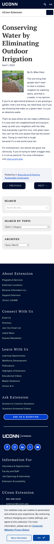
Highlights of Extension (13, 370)
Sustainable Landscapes (17, 177)
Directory (6, 322)
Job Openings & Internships (16, 476)
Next (43, 185)
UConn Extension (12, 12)
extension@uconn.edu (17, 503)
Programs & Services (12, 280)
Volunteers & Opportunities (16, 466)
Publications (8, 365)
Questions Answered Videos (16, 408)
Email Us (6, 317)
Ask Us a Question (25, 417)
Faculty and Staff (10, 471)
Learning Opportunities (13, 355)
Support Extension (11, 295)
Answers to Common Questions (18, 403)
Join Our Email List (11, 328)
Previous (13, 185)
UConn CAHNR (10, 300)
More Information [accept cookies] (19, 538)
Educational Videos (12, 375)
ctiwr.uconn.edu (15, 159)
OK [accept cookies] (41, 537)
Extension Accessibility (13, 481)
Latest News (8, 333)
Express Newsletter (11, 338)
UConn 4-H (7, 386)
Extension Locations (12, 285)
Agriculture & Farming (29, 174)
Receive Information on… (14, 290)
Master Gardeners (11, 381)
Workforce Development (14, 360)
